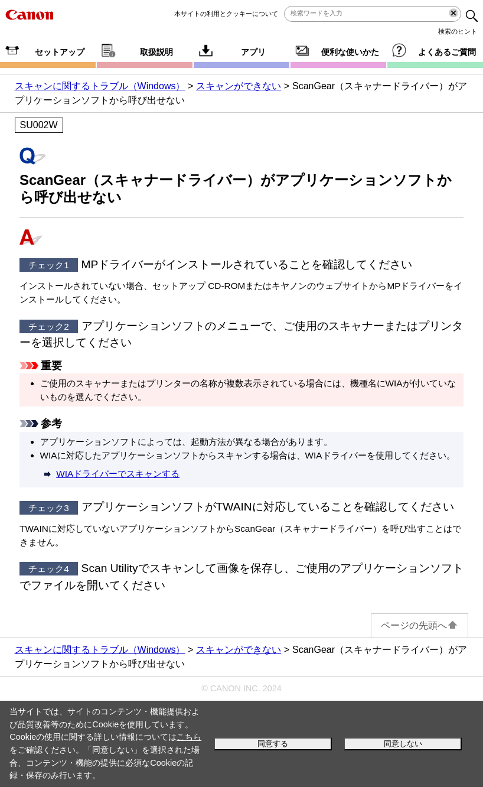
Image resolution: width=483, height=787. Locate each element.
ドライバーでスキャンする (118, 474)
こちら (189, 737)
